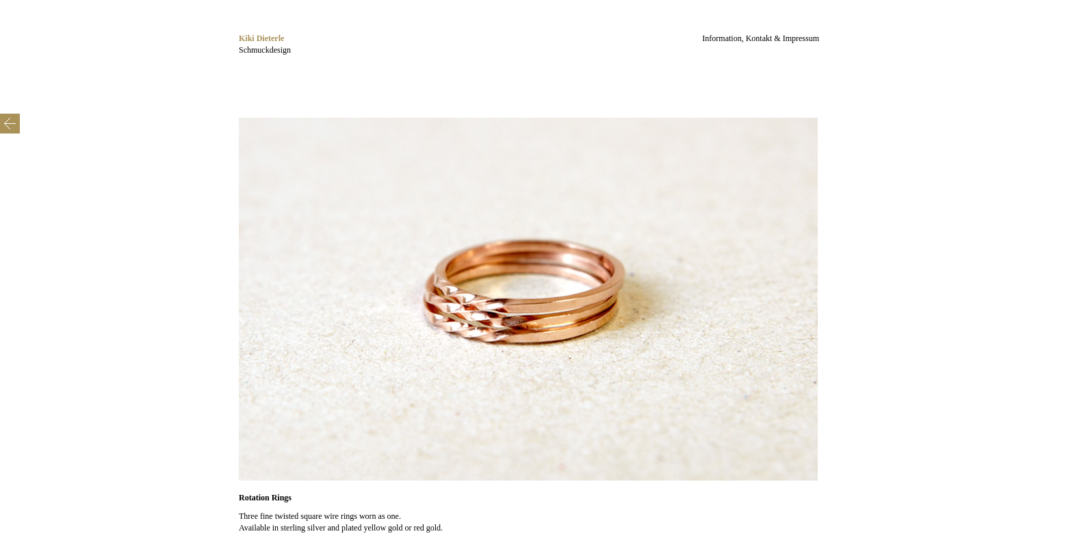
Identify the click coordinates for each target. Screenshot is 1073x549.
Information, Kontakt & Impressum (760, 38)
